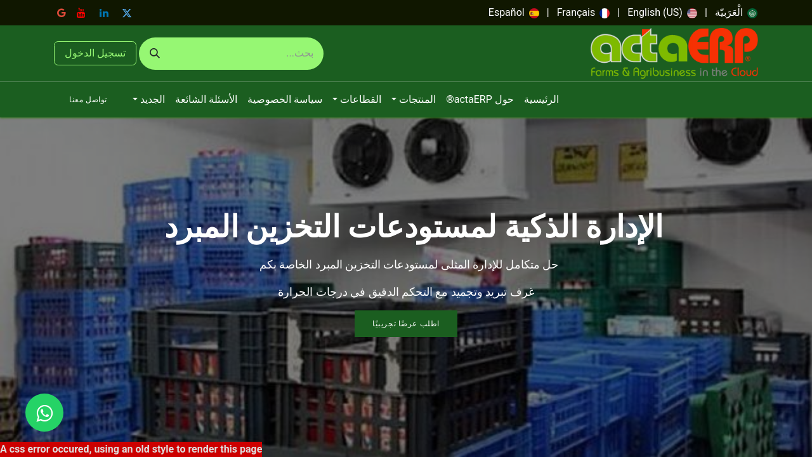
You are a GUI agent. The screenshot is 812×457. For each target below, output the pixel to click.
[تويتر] (127, 13)
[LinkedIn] (104, 13)
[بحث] (155, 53)
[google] (62, 12)
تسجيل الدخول (95, 53)
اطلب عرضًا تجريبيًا (406, 323)
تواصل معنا (88, 99)
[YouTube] (81, 13)
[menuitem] (736, 12)
